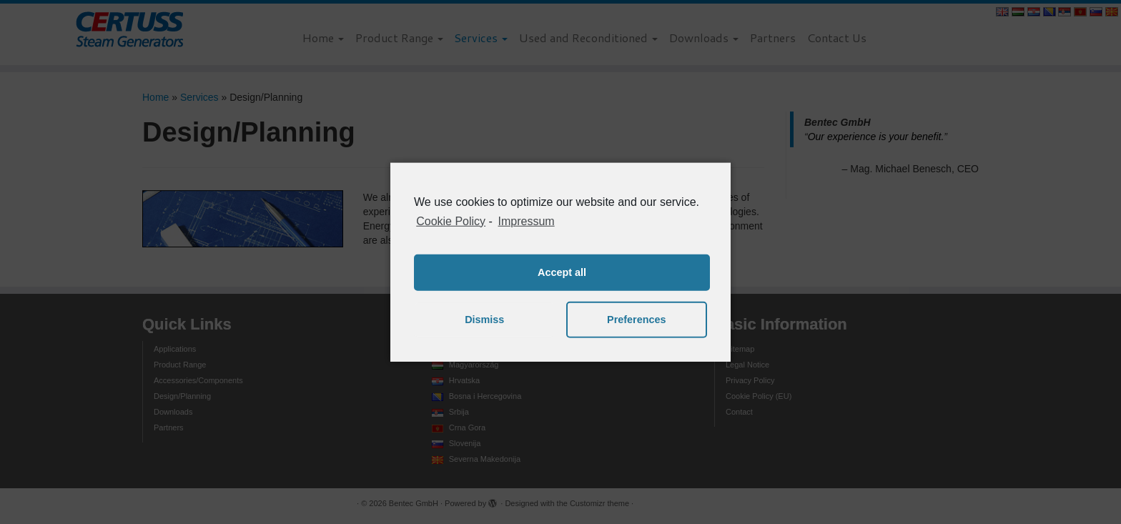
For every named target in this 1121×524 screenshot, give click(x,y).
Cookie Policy (450, 220)
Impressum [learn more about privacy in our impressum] (526, 220)
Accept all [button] (562, 272)
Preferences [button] (636, 319)
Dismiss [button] (484, 319)
